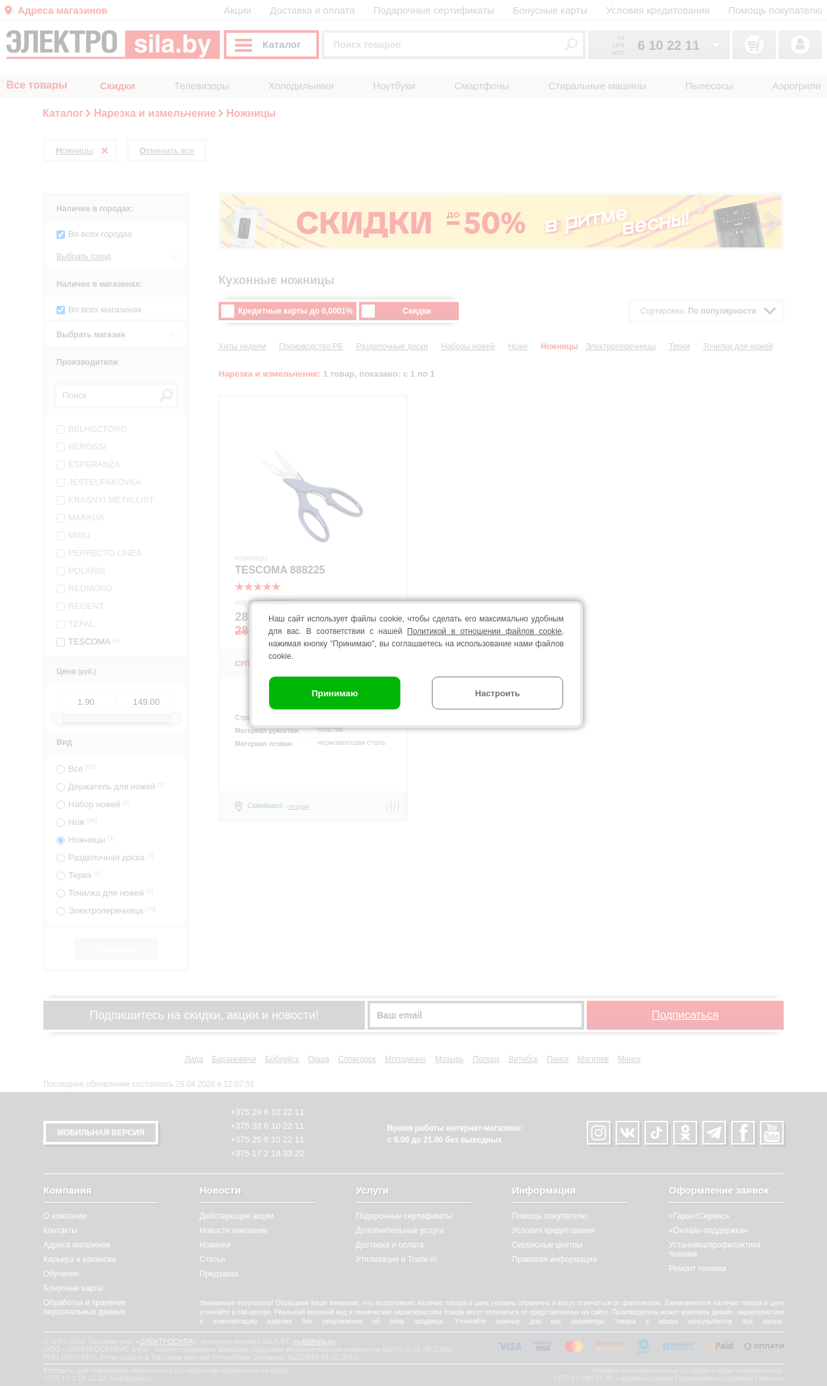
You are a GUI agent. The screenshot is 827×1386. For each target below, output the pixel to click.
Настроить (497, 693)
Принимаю (335, 693)
